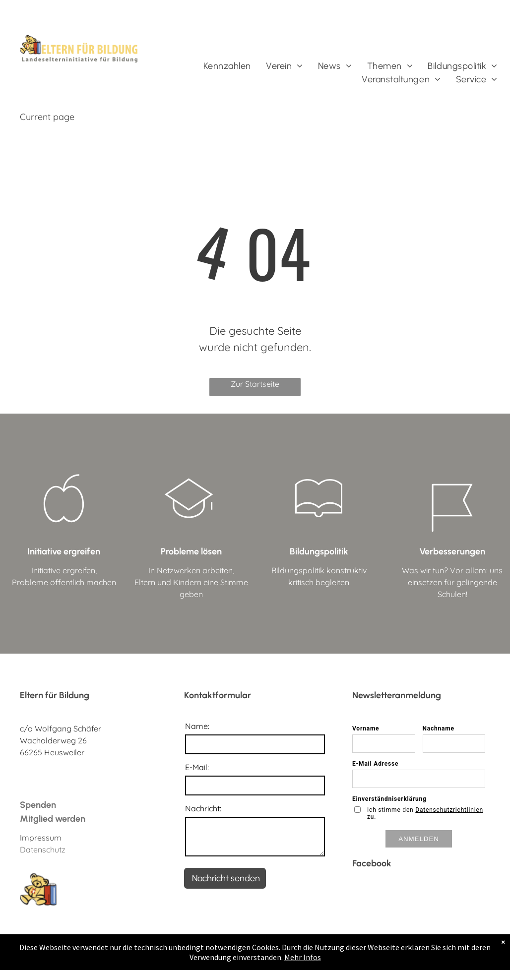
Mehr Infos (302, 957)
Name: (197, 726)
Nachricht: (203, 808)
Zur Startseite (255, 384)
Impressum (41, 838)
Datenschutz (42, 849)
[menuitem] (227, 66)
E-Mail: (197, 767)
